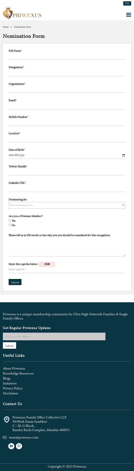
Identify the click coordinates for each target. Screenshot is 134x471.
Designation (16, 67)
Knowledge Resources (18, 373)
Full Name (15, 51)
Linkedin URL (17, 183)
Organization (17, 84)
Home (6, 27)
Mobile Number (18, 117)
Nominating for (18, 199)
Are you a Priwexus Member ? (26, 216)
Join (127, 3)
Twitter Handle (18, 166)
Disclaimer (10, 393)
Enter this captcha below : (32, 264)
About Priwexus (14, 368)
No (13, 225)
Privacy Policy (12, 388)
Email (13, 100)
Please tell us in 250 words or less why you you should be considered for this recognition (59, 235)
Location (14, 133)
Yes (14, 221)
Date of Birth (17, 150)
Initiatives (10, 383)
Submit (15, 282)
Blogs (7, 378)
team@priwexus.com (23, 437)
